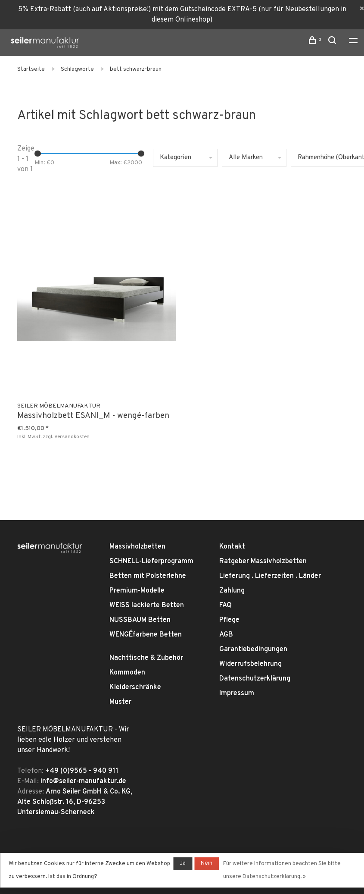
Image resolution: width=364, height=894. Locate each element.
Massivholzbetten (137, 547)
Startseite (31, 69)
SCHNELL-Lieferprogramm (151, 561)
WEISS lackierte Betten (146, 605)
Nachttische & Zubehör (146, 658)
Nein (206, 863)
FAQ (225, 605)
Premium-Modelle (137, 591)
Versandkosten (72, 436)
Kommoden (127, 672)
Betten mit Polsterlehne (147, 576)
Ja (183, 863)
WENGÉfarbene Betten (145, 635)
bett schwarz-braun (136, 69)
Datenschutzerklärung (254, 678)
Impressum (236, 693)
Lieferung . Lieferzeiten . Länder (270, 576)
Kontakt (232, 547)
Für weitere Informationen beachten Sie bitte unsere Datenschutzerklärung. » (282, 870)
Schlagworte (77, 69)
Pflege (229, 620)
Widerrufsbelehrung (250, 664)
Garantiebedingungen (253, 649)
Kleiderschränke (135, 687)
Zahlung (232, 591)
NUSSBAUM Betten (140, 620)
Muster (120, 702)
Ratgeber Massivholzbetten (263, 561)
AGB (226, 635)
